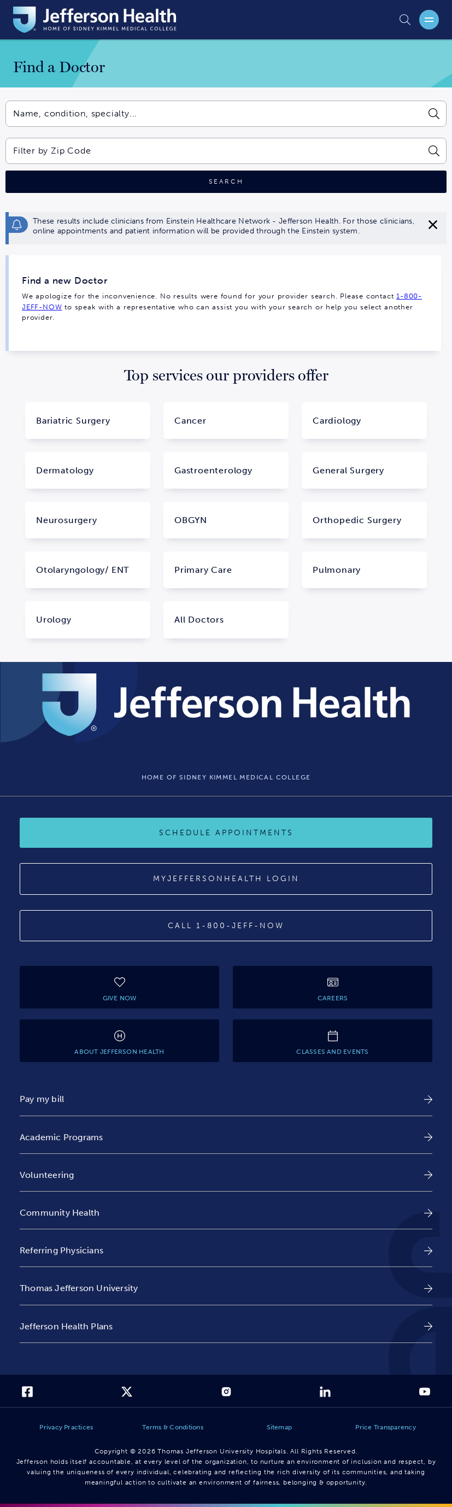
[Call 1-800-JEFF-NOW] (226, 926)
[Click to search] (226, 182)
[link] (226, 1099)
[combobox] (213, 114)
